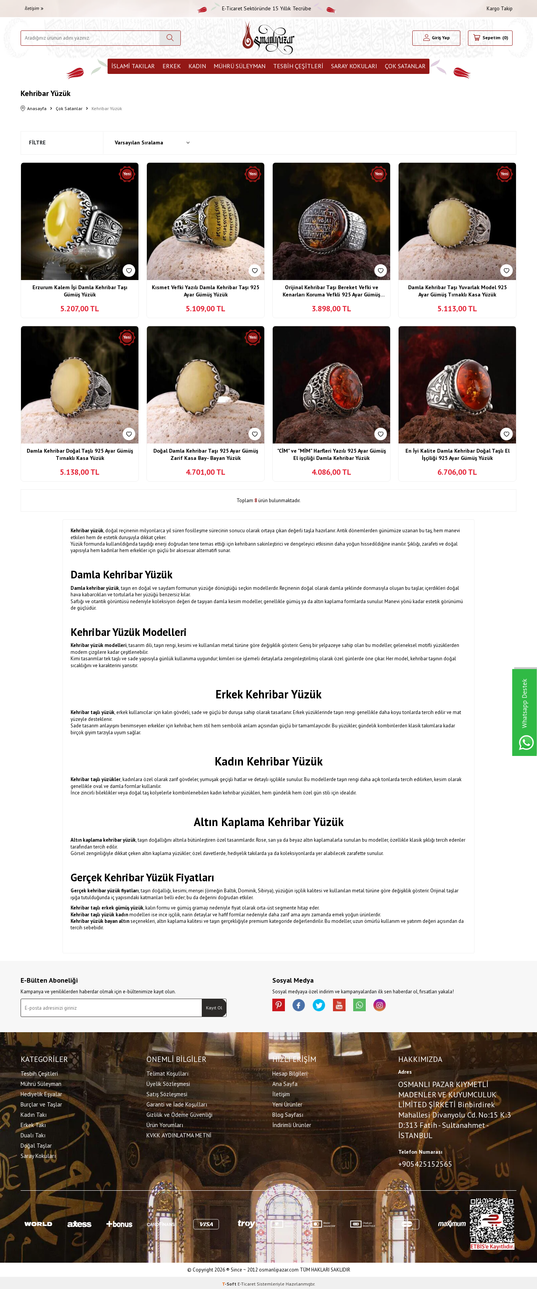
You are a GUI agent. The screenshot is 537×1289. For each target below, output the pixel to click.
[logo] (268, 38)
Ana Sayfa (284, 1082)
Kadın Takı (34, 1113)
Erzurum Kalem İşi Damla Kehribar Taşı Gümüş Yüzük (79, 291)
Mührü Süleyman (239, 66)
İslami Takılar (133, 66)
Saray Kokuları (354, 66)
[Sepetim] (490, 38)
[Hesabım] (436, 38)
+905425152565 (425, 1163)
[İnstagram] (394, 1006)
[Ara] (169, 38)
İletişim (33, 8)
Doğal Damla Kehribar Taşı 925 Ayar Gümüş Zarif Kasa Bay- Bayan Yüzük (205, 454)
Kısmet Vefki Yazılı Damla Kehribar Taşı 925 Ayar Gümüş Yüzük (205, 291)
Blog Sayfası (287, 1113)
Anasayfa (34, 109)
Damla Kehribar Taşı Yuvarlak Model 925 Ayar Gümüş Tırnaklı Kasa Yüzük (457, 291)
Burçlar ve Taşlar (41, 1103)
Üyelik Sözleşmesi (168, 1082)
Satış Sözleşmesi (166, 1093)
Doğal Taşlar (36, 1144)
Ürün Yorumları (164, 1123)
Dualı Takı (33, 1134)
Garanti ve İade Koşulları (176, 1103)
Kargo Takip (500, 8)
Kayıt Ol (214, 1007)
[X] (325, 1006)
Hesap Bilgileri (289, 1072)
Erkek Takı (33, 1123)
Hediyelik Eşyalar (41, 1093)
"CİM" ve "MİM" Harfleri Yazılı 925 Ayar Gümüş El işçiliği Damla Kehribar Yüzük (331, 454)
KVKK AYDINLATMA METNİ (178, 1134)
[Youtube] (348, 1006)
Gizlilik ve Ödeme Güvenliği (179, 1113)
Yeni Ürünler (287, 1103)
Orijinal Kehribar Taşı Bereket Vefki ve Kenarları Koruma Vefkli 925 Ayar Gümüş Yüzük (331, 291)
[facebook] (302, 1006)
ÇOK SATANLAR (405, 66)
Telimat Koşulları (167, 1072)
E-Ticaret (247, 1281)
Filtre (37, 142)
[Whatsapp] (371, 1006)
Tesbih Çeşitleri (298, 66)
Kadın (197, 66)
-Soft (230, 1281)
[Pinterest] (280, 1006)
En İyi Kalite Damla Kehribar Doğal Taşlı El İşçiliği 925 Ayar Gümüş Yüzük (457, 454)
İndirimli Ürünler (291, 1123)
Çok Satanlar (69, 108)
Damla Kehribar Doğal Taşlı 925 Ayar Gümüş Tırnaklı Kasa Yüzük (80, 454)
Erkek (171, 66)
